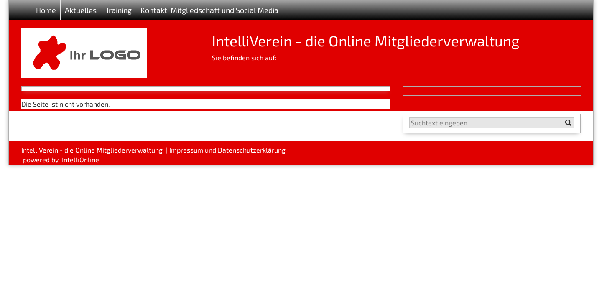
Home (46, 10)
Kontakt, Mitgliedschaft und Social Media (209, 10)
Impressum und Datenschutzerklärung (227, 150)
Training (118, 10)
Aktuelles (81, 10)
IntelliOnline (80, 159)
